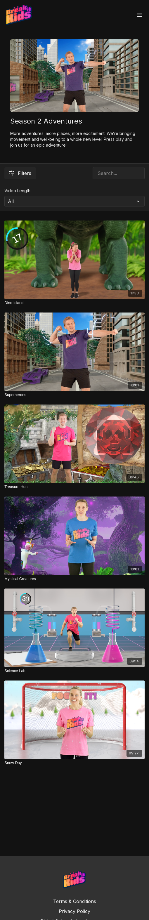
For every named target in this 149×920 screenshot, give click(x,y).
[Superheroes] (74, 395)
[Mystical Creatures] (74, 579)
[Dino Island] (74, 303)
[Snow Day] (74, 763)
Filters (20, 173)
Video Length (17, 190)
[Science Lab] (74, 671)
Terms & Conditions (74, 901)
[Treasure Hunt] (74, 487)
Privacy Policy (74, 911)
